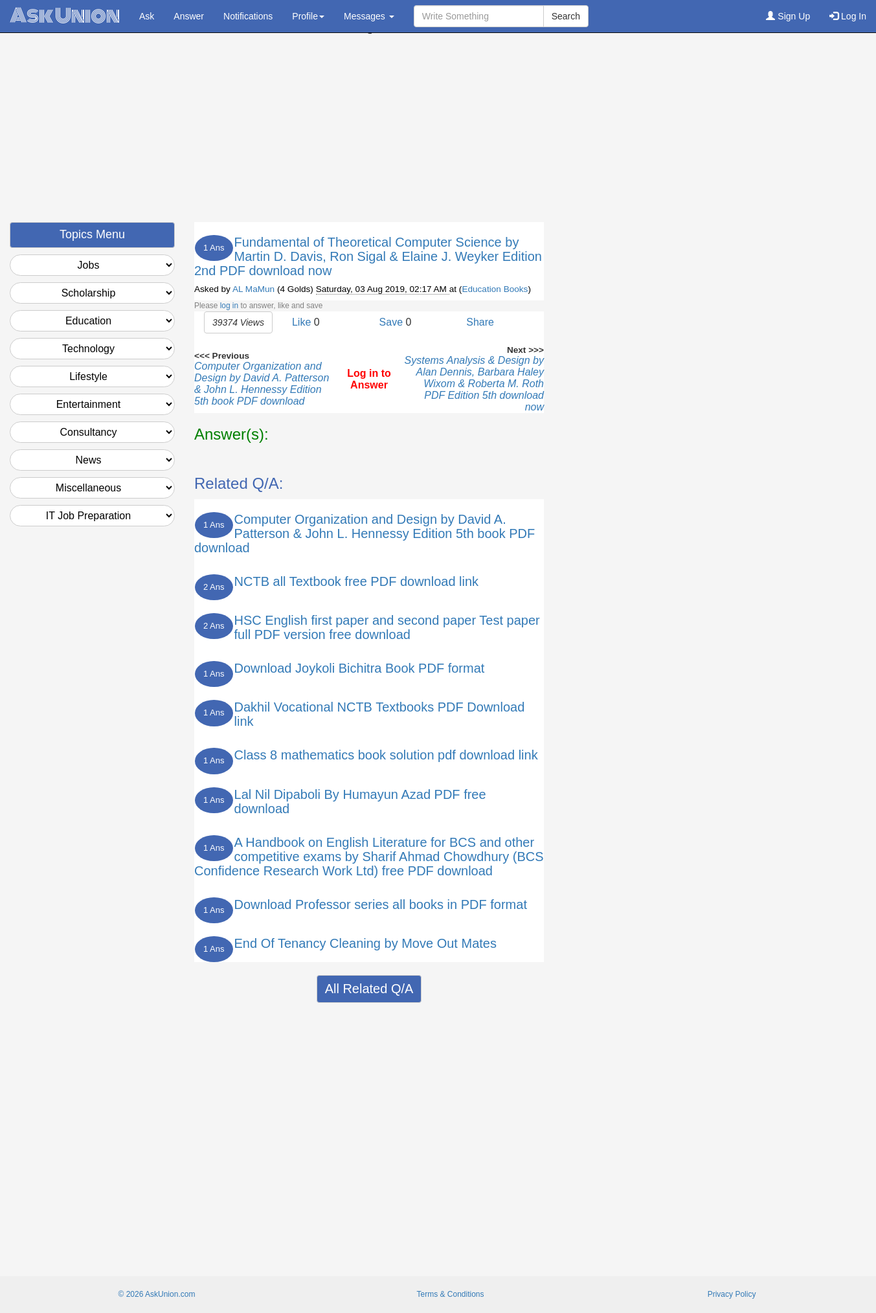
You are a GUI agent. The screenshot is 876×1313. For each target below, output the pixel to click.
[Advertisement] (438, 131)
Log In (847, 16)
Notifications (248, 16)
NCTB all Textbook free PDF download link (356, 581)
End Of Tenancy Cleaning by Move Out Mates (365, 943)
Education (481, 289)
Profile (308, 16)
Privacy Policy (732, 1294)
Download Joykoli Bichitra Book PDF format (359, 668)
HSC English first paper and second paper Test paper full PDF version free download (387, 627)
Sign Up (788, 16)
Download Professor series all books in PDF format (380, 904)
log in (229, 305)
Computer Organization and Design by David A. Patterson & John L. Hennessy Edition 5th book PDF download (261, 384)
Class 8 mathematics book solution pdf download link (386, 755)
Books (516, 289)
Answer (189, 16)
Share (480, 322)
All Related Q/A (369, 989)
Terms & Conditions (450, 1294)
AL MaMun (253, 289)
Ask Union (65, 16)
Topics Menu (92, 234)
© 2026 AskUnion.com (156, 1294)
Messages (369, 16)
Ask (146, 16)
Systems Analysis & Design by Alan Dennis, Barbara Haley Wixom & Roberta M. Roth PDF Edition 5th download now (474, 383)
